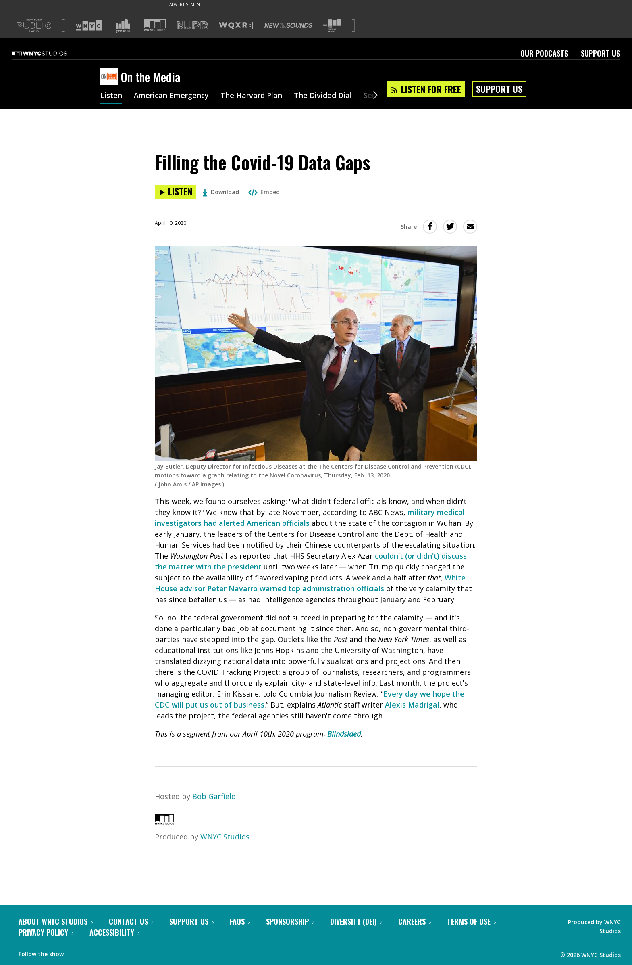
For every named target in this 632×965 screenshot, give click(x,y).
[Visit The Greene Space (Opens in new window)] (332, 26)
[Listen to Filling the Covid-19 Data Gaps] (175, 192)
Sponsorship (290, 921)
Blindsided (344, 734)
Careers (414, 921)
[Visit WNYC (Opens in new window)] (89, 25)
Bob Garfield (214, 796)
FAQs (240, 921)
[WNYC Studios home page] (49, 53)
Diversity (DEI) (356, 921)
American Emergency (171, 96)
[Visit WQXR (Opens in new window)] (236, 25)
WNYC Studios (224, 836)
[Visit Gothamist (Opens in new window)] (123, 25)
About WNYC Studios (56, 921)
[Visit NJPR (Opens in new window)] (192, 25)
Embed (264, 192)
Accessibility (114, 932)
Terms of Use (471, 921)
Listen (111, 96)
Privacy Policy (46, 932)
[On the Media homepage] (110, 77)
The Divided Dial (323, 96)
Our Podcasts (544, 53)
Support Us (600, 53)
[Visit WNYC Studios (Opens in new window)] (155, 25)
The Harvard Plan (251, 96)
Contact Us (131, 921)
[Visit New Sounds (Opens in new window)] (288, 25)
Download (220, 192)
